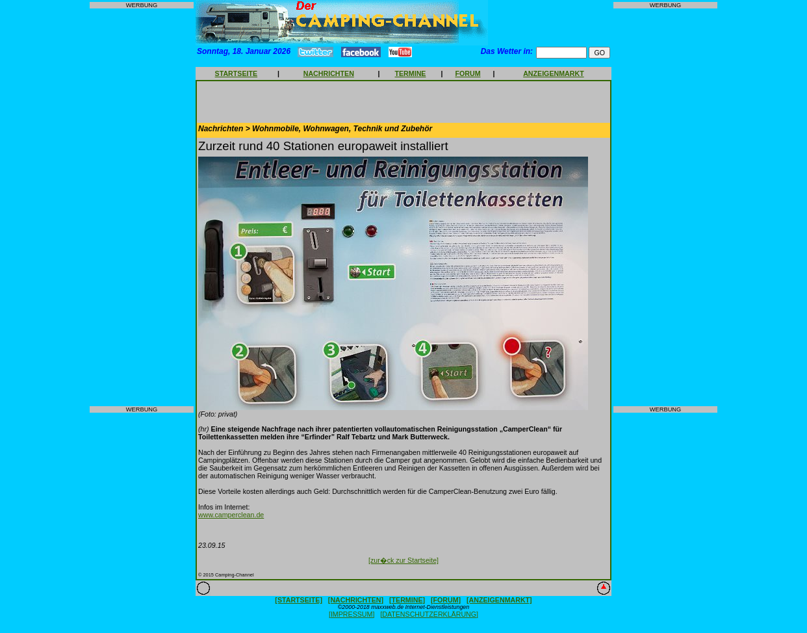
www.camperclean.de (231, 515)
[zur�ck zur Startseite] (403, 560)
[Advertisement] (142, 207)
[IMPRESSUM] (351, 614)
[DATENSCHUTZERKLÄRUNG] (429, 614)
